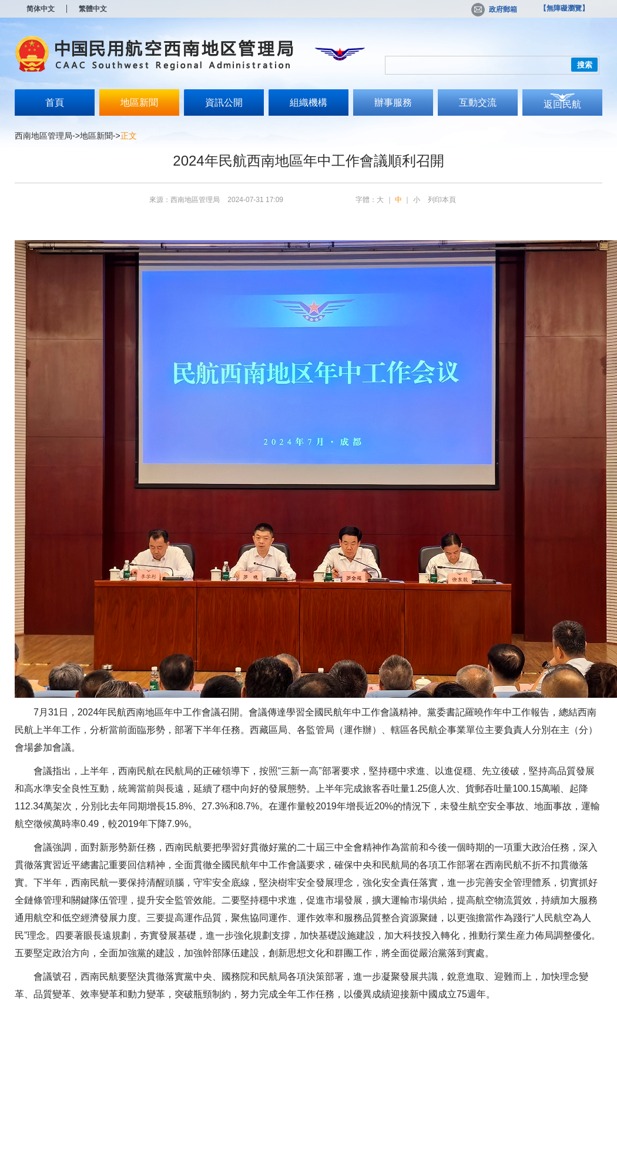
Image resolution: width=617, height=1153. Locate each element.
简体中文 (40, 9)
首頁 (54, 102)
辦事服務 (393, 102)
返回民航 (562, 104)
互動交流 (478, 102)
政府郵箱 (494, 9)
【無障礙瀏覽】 (564, 8)
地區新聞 (139, 102)
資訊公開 (224, 102)
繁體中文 (93, 9)
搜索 (584, 64)
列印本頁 (442, 200)
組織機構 (308, 102)
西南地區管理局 (43, 135)
